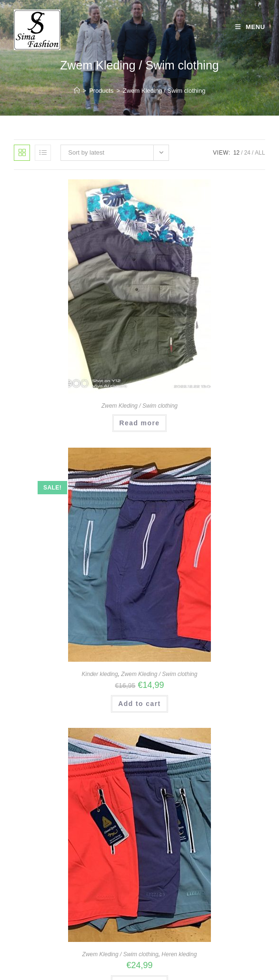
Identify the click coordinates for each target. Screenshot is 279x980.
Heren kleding (179, 954)
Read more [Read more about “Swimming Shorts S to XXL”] (140, 423)
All (260, 152)
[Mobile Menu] (250, 27)
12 (236, 152)
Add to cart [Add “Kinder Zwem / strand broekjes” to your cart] (139, 703)
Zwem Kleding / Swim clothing (164, 90)
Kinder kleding (100, 674)
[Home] (77, 90)
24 (247, 152)
